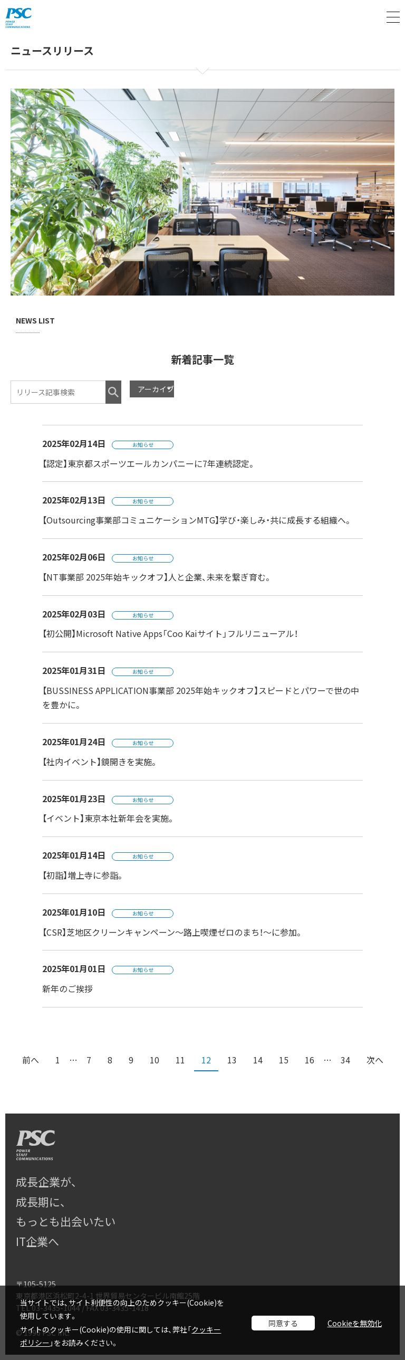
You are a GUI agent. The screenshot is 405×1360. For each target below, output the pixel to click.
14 (258, 1059)
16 (309, 1059)
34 (345, 1059)
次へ (375, 1059)
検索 (113, 392)
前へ (30, 1059)
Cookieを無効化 (354, 1323)
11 (180, 1059)
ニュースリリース (52, 51)
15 (283, 1059)
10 (154, 1059)
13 (232, 1059)
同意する (283, 1323)
